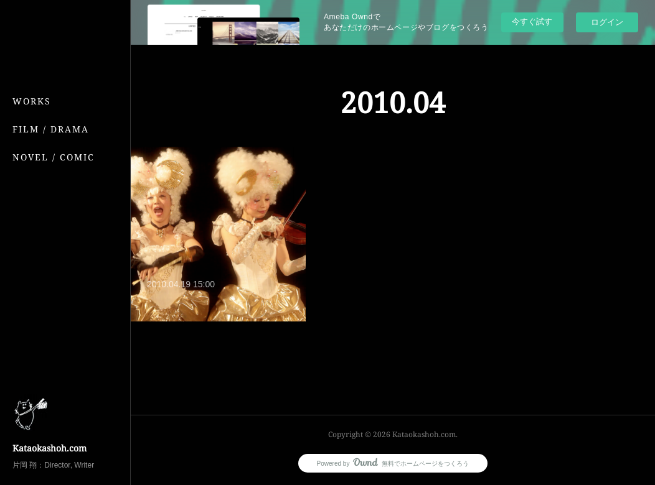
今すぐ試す (532, 21)
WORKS (31, 101)
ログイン (607, 22)
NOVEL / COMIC (53, 157)
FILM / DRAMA (50, 129)
